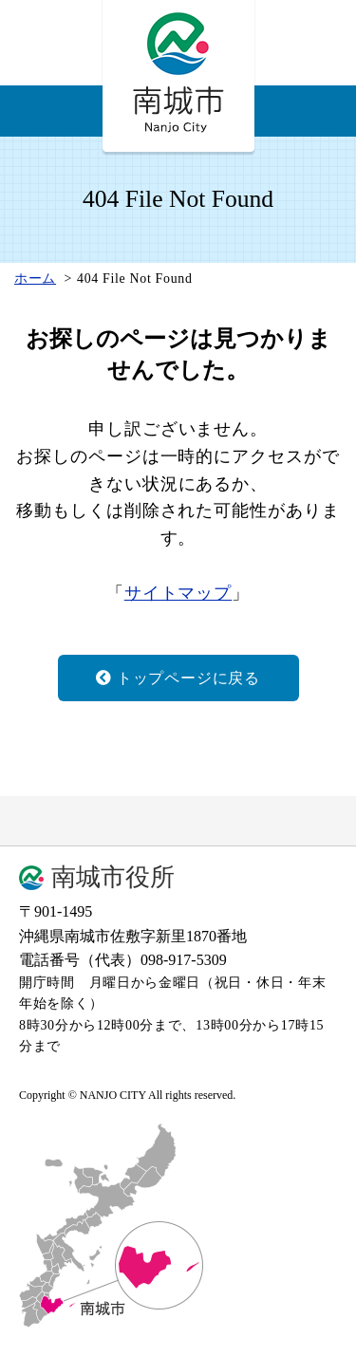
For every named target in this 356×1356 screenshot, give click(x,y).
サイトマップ (178, 593)
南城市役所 (113, 877)
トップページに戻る (178, 678)
